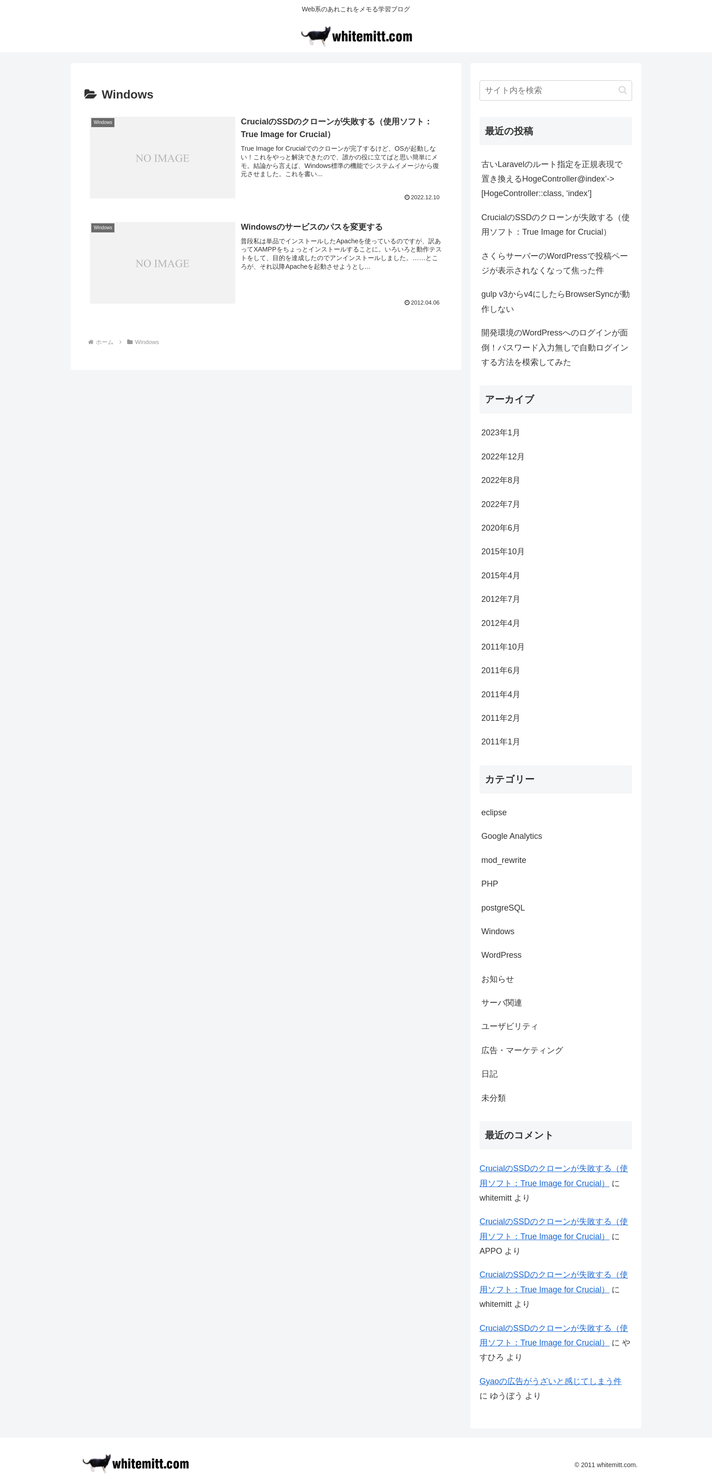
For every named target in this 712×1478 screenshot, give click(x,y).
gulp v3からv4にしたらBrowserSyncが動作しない (555, 301)
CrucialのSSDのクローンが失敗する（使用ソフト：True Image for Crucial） (555, 224)
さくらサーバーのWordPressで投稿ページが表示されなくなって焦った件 (554, 263)
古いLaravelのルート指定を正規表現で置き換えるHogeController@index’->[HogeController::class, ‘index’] (552, 179)
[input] (556, 90)
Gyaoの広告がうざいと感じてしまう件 (551, 1381)
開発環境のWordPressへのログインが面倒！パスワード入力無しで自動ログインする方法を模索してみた (554, 347)
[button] (623, 90)
